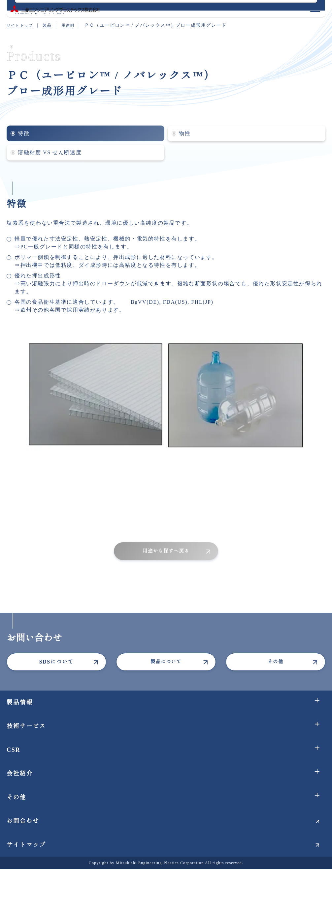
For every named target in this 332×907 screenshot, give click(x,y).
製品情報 (20, 702)
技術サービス (26, 726)
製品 (52, 25)
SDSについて (56, 662)
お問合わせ (23, 821)
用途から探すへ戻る (166, 551)
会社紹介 (20, 773)
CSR (13, 750)
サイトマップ (26, 844)
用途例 (74, 25)
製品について (166, 662)
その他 (275, 662)
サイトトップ (22, 25)
